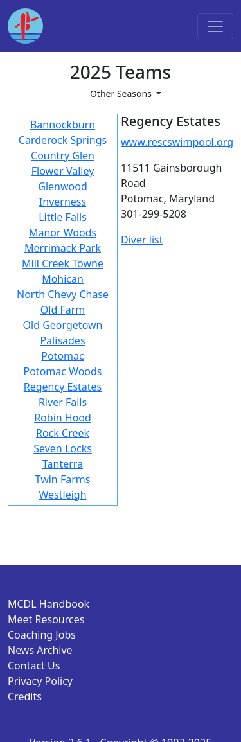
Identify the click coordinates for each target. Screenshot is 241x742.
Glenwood (62, 186)
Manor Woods (62, 232)
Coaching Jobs (42, 635)
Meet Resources (46, 619)
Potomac (62, 356)
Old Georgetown (63, 325)
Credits (25, 696)
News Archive (40, 650)
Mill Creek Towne (62, 263)
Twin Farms (63, 479)
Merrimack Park (62, 248)
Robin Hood (62, 418)
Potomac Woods (63, 371)
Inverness (62, 202)
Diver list (142, 240)
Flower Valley (62, 171)
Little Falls (63, 217)
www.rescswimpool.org (177, 142)
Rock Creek (62, 433)
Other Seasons (122, 93)
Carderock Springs (63, 140)
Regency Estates (63, 387)
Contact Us (34, 665)
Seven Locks (62, 448)
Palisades (62, 340)
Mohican (63, 279)
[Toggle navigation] (215, 26)
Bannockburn (62, 125)
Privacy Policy (40, 681)
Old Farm (62, 310)
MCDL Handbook (48, 604)
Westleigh (63, 495)
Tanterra (62, 464)
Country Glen (62, 155)
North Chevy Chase (63, 294)
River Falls (63, 402)
